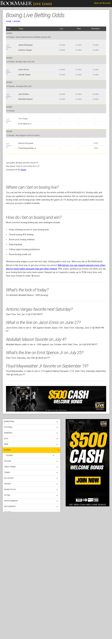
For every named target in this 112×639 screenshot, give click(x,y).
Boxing (7, 450)
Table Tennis (10, 467)
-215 (95, 148)
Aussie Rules (10, 489)
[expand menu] (57, 422)
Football (8, 427)
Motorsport (10, 506)
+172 (96, 143)
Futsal (7, 495)
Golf (6, 439)
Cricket (7, 484)
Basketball (9, 421)
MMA (6, 444)
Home (8, 21)
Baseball (8, 433)
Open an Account (102, 3)
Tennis (7, 472)
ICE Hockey (9, 478)
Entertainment (11, 501)
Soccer (7, 461)
